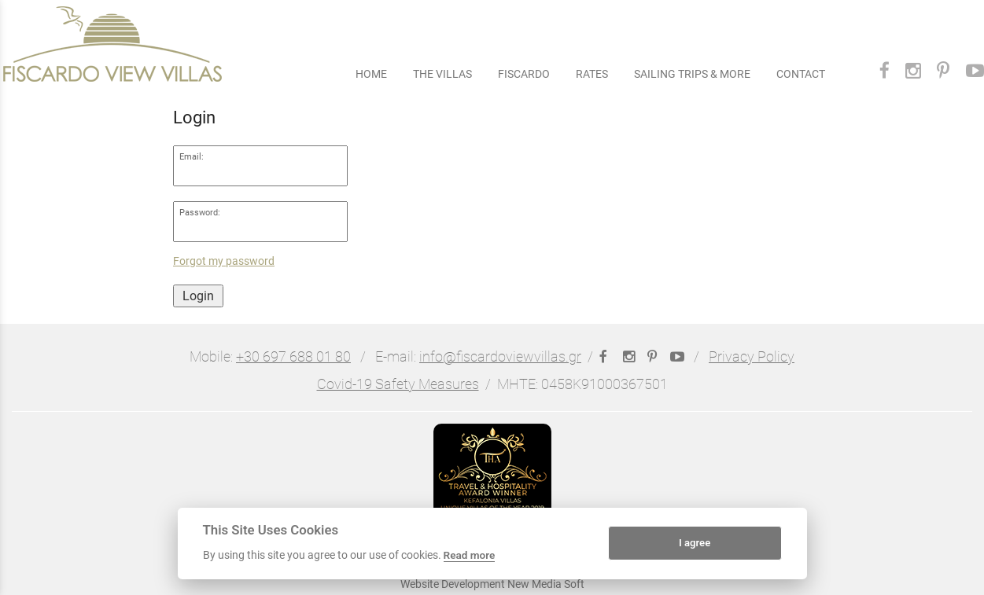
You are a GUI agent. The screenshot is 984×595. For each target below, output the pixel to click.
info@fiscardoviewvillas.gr (500, 357)
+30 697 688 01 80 (293, 357)
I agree (694, 543)
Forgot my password (224, 261)
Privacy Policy (751, 357)
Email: (191, 157)
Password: (199, 213)
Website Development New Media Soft (492, 584)
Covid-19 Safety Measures (398, 384)
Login (198, 295)
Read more (470, 555)
